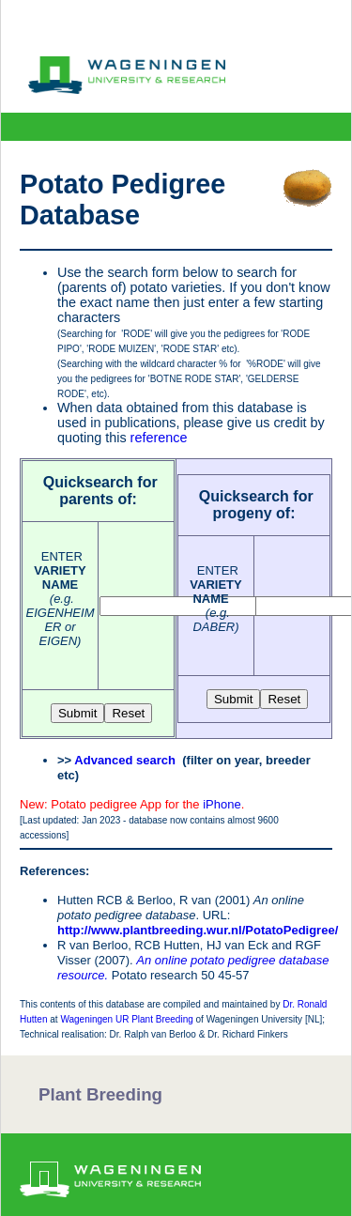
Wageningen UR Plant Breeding (126, 1019)
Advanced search (125, 760)
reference (159, 437)
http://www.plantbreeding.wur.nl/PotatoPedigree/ (197, 930)
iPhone (221, 804)
